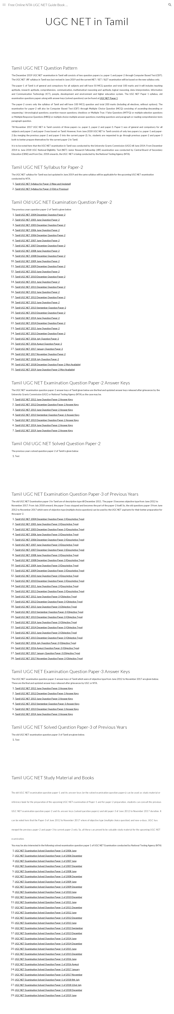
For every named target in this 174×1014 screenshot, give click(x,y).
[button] (4, 4)
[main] (86, 21)
